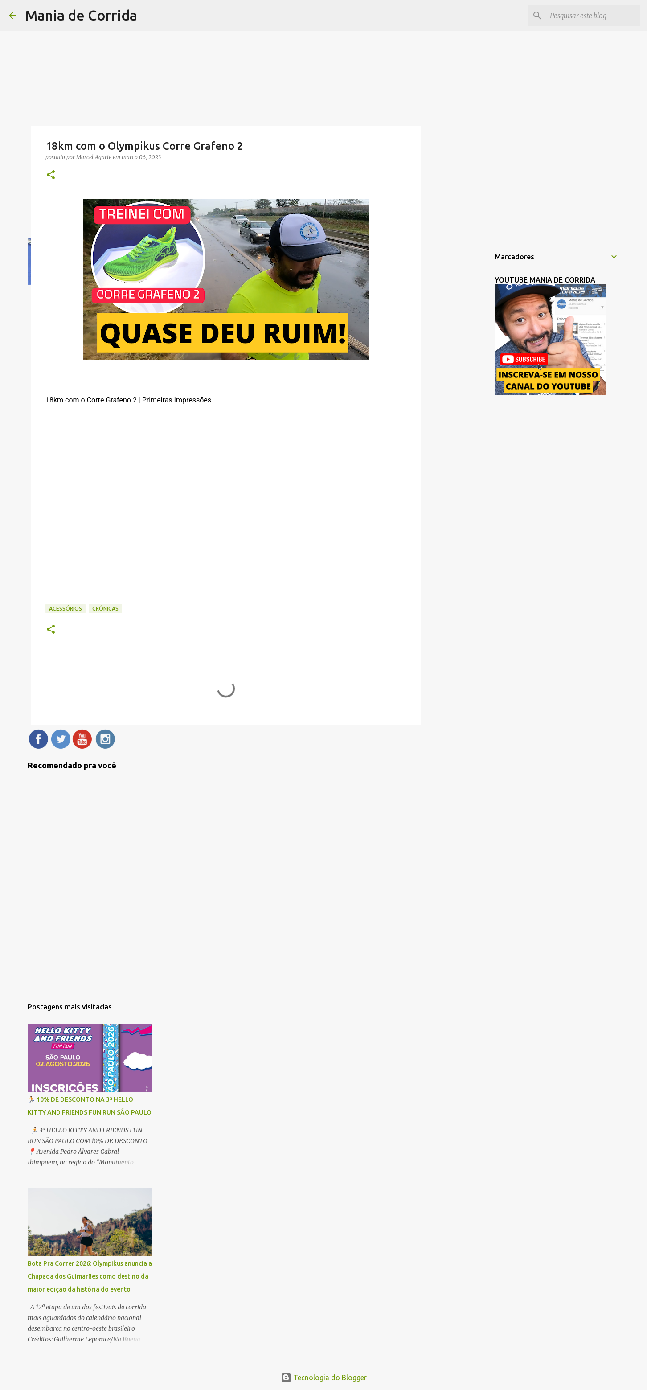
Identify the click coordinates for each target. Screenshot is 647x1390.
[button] (50, 175)
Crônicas (105, 608)
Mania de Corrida (81, 15)
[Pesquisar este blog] (593, 15)
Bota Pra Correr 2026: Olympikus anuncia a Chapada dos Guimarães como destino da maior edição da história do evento (90, 1276)
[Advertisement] (466, 385)
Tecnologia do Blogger (324, 1378)
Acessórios (65, 608)
